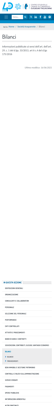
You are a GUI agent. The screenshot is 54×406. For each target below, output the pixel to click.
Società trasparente (26, 26)
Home (11, 26)
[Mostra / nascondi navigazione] (6, 17)
